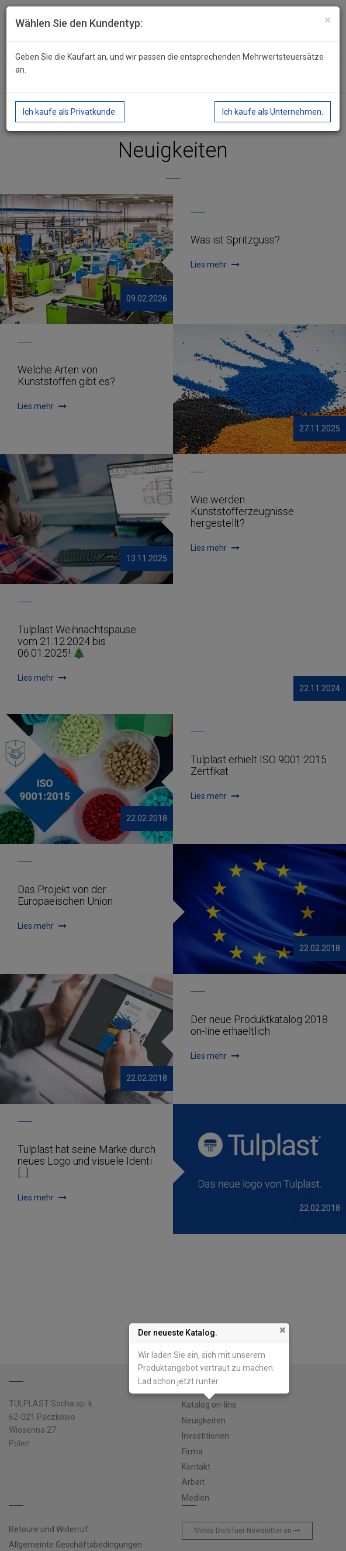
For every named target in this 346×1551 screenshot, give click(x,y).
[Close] (327, 20)
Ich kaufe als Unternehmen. (272, 111)
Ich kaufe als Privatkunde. (70, 111)
